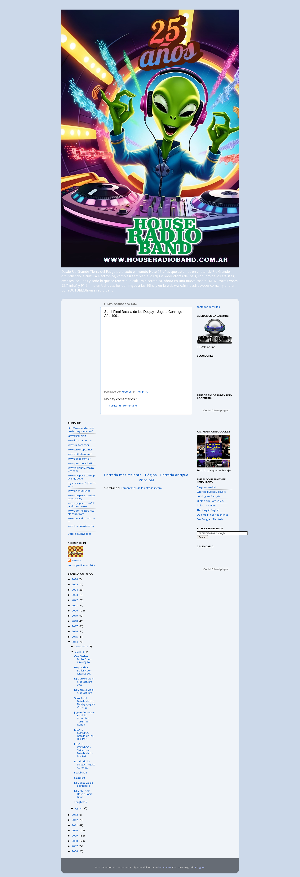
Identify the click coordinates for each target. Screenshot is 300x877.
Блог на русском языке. (211, 491)
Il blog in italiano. (207, 505)
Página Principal (148, 477)
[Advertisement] (146, 443)
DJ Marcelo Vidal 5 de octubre (84, 691)
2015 (75, 636)
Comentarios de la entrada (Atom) (141, 488)
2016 (75, 631)
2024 (75, 589)
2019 (75, 615)
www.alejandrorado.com (81, 520)
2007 (75, 846)
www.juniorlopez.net (80, 449)
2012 (75, 820)
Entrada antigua (174, 474)
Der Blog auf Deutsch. (210, 519)
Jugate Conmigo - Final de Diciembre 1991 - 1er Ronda (84, 718)
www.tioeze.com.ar (79, 458)
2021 (75, 605)
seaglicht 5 (80, 802)
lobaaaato (164, 867)
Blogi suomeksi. (206, 487)
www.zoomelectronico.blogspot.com (81, 512)
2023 (75, 595)
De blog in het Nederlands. (213, 514)
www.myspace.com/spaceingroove (81, 477)
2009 (75, 835)
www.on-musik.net (79, 490)
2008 (75, 841)
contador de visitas (208, 307)
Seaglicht (79, 777)
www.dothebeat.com (80, 454)
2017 (75, 626)
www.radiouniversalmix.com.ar (81, 469)
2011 (75, 825)
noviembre (82, 646)
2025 (75, 584)
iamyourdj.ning (77, 435)
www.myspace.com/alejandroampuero (81, 504)
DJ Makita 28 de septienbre (83, 784)
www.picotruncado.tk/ (80, 463)
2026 (75, 579)
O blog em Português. (210, 501)
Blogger (200, 867)
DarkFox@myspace (79, 533)
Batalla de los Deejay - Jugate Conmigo (84, 764)
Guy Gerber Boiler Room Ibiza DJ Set (83, 659)
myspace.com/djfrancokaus (81, 484)
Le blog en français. (209, 496)
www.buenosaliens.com (81, 527)
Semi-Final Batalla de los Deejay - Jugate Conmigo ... (84, 702)
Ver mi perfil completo (81, 565)
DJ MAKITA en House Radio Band (83, 793)
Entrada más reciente (123, 474)
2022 (75, 600)
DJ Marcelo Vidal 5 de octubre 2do (84, 681)
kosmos (77, 560)
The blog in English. (208, 510)
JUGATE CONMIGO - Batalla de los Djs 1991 (84, 734)
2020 (75, 610)
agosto (79, 808)
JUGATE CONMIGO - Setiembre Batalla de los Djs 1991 (84, 750)
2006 (75, 851)
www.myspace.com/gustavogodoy (81, 497)
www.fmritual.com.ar (80, 440)
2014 (75, 642)
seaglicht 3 (80, 772)
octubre (80, 651)
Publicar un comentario (123, 405)
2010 (75, 830)
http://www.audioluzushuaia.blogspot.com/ (81, 429)
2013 (75, 814)
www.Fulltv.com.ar (78, 445)
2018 (75, 621)
